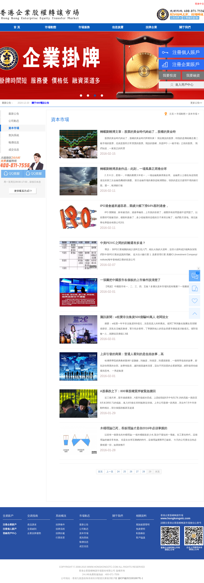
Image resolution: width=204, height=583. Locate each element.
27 (137, 471)
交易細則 (31, 529)
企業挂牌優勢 (34, 533)
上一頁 (109, 471)
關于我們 (185, 27)
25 (124, 471)
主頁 (171, 114)
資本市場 (13, 128)
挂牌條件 (60, 524)
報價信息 (13, 142)
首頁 (100, 471)
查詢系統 (13, 135)
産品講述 (31, 524)
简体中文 (199, 3)
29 (150, 471)
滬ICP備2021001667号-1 (130, 578)
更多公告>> (196, 103)
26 (131, 471)
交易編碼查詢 (190, 18)
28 (143, 471)
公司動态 (13, 120)
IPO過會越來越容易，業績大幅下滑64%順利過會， (134, 205)
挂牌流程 (60, 529)
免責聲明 (140, 529)
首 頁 (17, 27)
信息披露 (117, 27)
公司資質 (176, 18)
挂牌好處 (60, 533)
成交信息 (13, 149)
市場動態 (50, 27)
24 (118, 471)
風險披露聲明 (143, 524)
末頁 (157, 471)
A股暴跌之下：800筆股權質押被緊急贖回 (128, 391)
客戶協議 (140, 537)
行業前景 (60, 537)
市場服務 (84, 27)
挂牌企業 (151, 27)
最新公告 (13, 113)
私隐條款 (140, 533)
